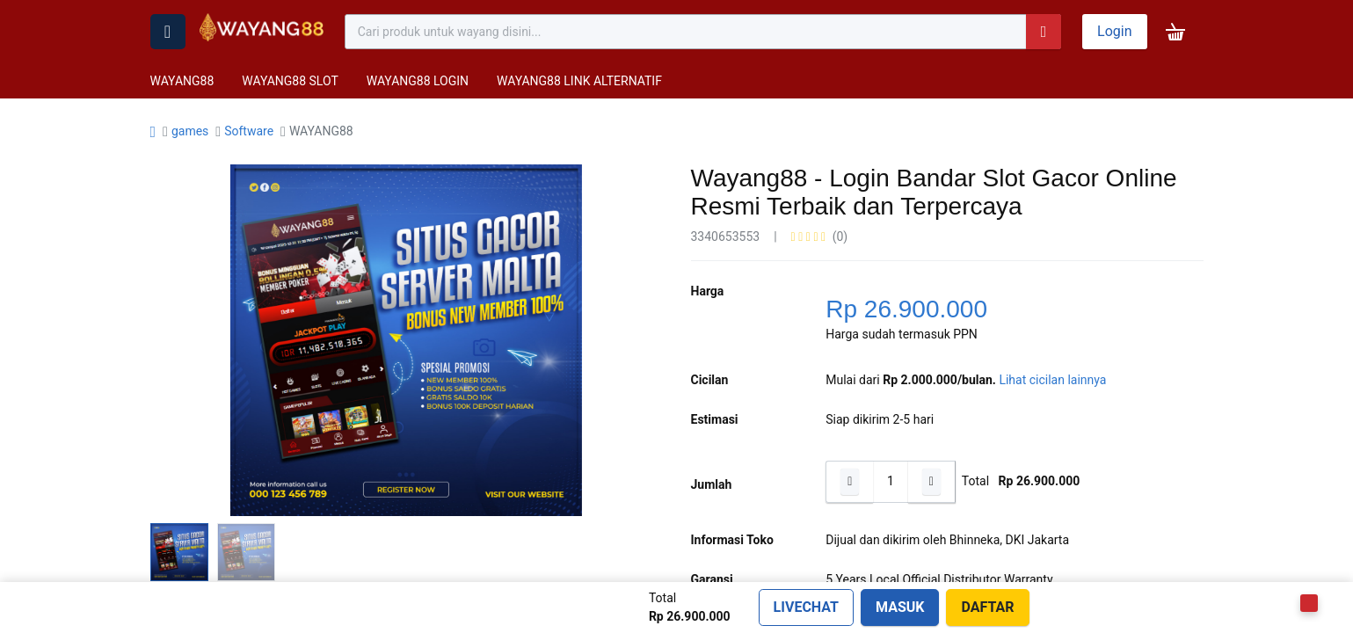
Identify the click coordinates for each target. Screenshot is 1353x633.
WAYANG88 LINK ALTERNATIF (579, 81)
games (189, 131)
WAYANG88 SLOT (290, 81)
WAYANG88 (182, 81)
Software (248, 131)
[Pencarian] (1043, 31)
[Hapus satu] (849, 482)
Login (1114, 31)
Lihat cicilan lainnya (1052, 380)
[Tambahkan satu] (932, 482)
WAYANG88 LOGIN (418, 81)
